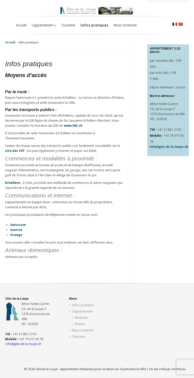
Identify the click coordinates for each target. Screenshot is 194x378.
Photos (80, 324)
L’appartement (44, 25)
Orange (16, 235)
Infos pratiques (94, 25)
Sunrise (16, 230)
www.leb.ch (73, 125)
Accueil (21, 25)
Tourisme (68, 25)
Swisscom (18, 225)
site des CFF (15, 151)
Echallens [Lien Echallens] (12, 183)
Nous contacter (125, 25)
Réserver (81, 318)
